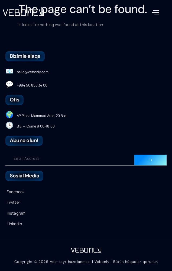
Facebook (16, 191)
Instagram (16, 213)
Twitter (13, 202)
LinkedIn (14, 223)
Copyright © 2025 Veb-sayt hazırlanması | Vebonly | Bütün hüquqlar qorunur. (86, 261)
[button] (155, 12)
